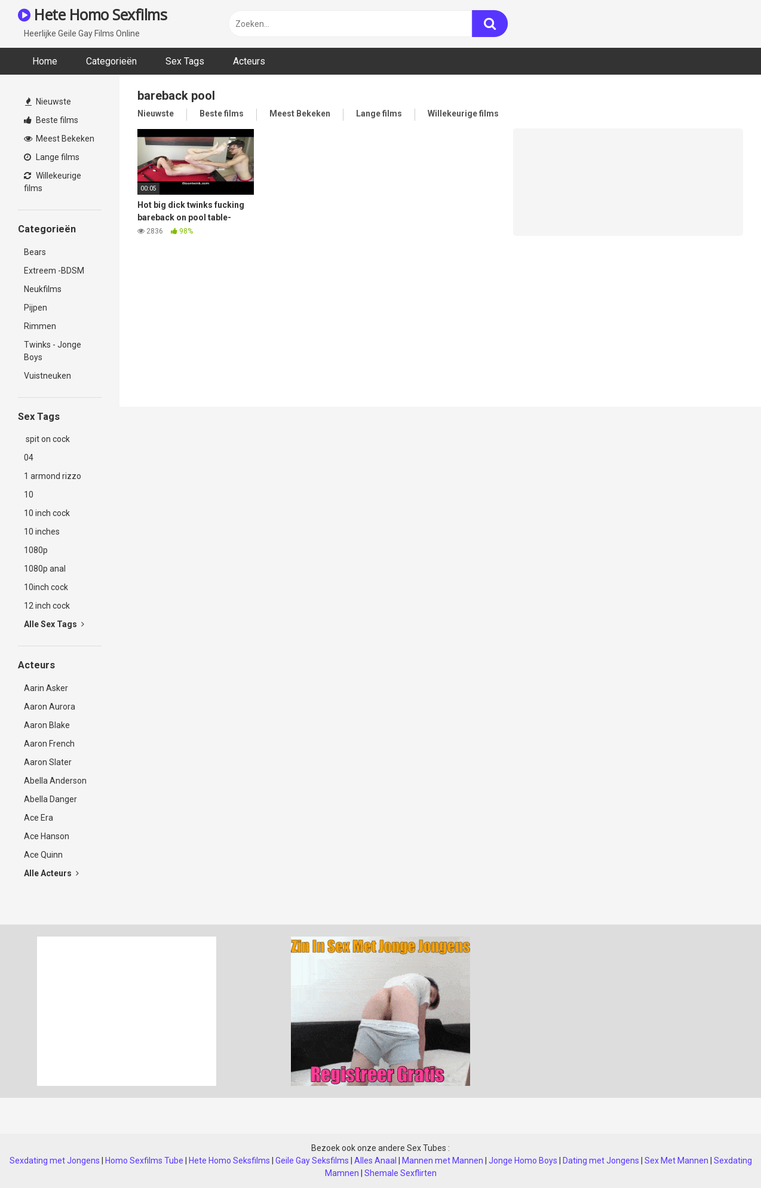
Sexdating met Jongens (55, 1160)
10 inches (42, 531)
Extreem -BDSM (54, 270)
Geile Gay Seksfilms (312, 1160)
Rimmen (40, 326)
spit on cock (47, 439)
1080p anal (45, 568)
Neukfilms (43, 289)
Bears (35, 252)
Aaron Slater (48, 762)
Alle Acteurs (51, 873)
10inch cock (46, 587)
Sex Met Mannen (676, 1160)
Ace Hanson (46, 836)
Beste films (51, 120)
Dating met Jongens (601, 1160)
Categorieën (111, 61)
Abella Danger (50, 799)
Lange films (51, 157)
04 (28, 457)
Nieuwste (48, 101)
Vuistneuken (47, 375)
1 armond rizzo (52, 476)
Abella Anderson (55, 780)
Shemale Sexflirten (400, 1173)
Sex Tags (184, 61)
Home (44, 61)
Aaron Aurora (49, 706)
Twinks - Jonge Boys (52, 351)
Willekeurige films (52, 182)
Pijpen (35, 307)
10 (28, 494)
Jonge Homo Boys (523, 1160)
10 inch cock (47, 513)
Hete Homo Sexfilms (92, 14)
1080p (36, 550)
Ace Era (38, 817)
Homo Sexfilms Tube (144, 1160)
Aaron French (49, 743)
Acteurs (249, 61)
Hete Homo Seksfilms (229, 1160)
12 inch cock (47, 605)
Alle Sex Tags (54, 624)
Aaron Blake (47, 725)
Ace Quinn (43, 854)
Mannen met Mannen (442, 1160)
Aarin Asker (46, 688)
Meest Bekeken (59, 138)
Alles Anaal (375, 1160)
